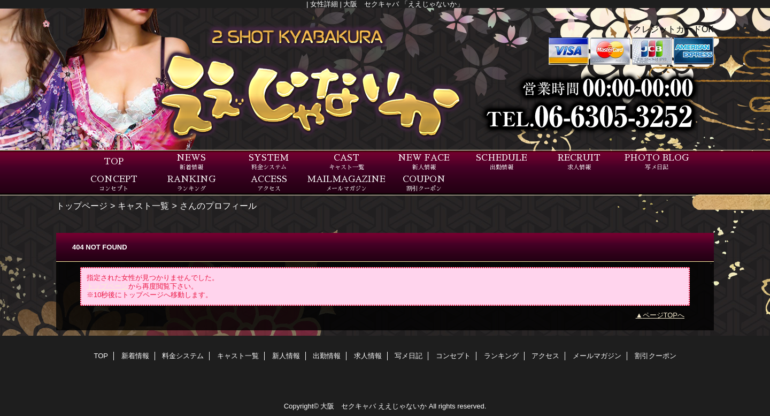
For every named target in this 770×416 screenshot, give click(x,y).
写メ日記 (408, 356)
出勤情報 (327, 356)
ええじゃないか (402, 406)
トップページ (81, 205)
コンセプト (453, 356)
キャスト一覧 (143, 205)
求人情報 (368, 356)
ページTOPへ (664, 315)
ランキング (501, 356)
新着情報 (135, 356)
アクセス (545, 356)
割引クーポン (655, 356)
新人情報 (286, 356)
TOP (114, 161)
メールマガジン (597, 356)
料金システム (183, 356)
